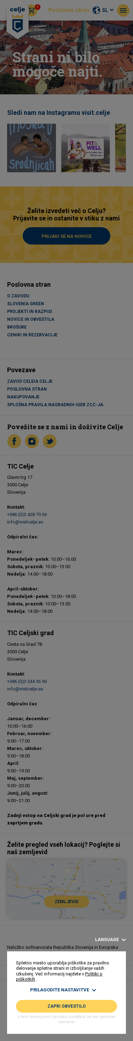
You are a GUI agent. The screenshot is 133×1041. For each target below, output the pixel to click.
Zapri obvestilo (67, 1006)
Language (110, 940)
